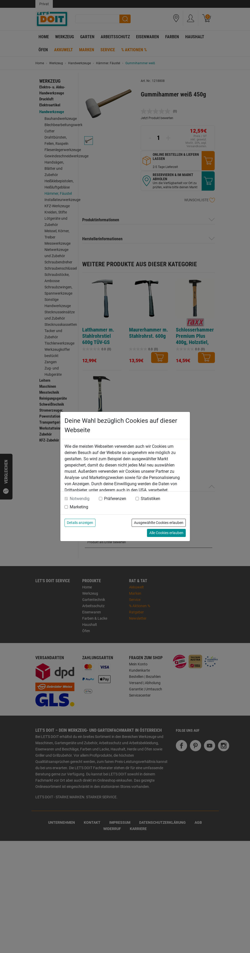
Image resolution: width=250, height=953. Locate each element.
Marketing (79, 506)
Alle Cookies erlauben (166, 533)
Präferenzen (115, 498)
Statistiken (150, 498)
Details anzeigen (80, 523)
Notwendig (79, 498)
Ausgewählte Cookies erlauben (158, 523)
